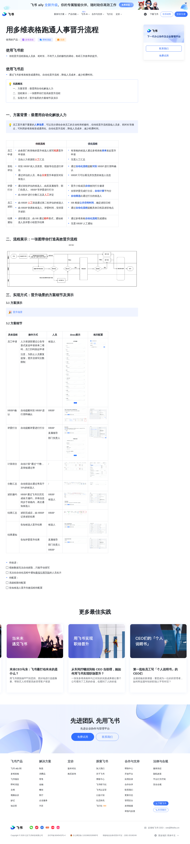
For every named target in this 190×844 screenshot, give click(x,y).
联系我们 (164, 48)
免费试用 (164, 55)
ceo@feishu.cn (172, 828)
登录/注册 (181, 14)
